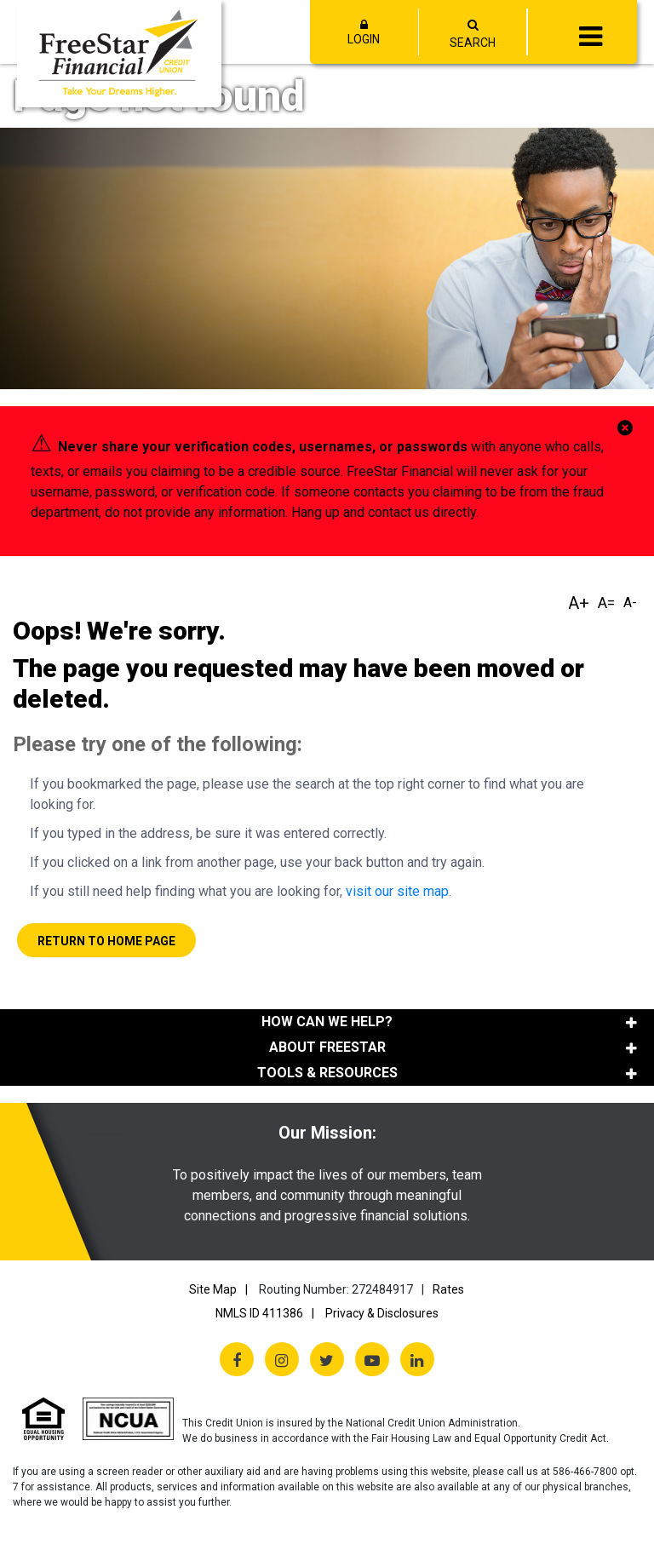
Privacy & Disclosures (382, 1313)
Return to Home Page (106, 941)
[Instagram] (282, 1359)
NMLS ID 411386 (259, 1313)
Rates (448, 1289)
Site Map (213, 1289)
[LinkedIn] (417, 1359)
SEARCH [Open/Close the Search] (473, 42)
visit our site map (397, 891)
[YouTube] (372, 1359)
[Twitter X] (327, 1359)
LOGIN (364, 32)
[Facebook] (237, 1359)
